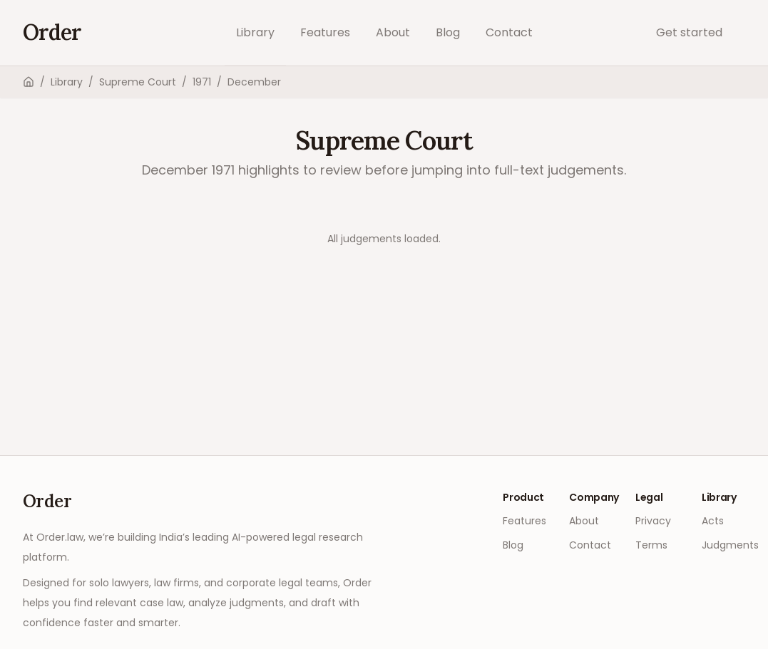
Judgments (730, 545)
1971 (202, 82)
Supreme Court (137, 82)
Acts (713, 521)
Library (255, 32)
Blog (448, 32)
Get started (689, 32)
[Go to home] (52, 32)
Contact (509, 32)
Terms (651, 545)
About (393, 32)
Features (325, 32)
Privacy (653, 521)
